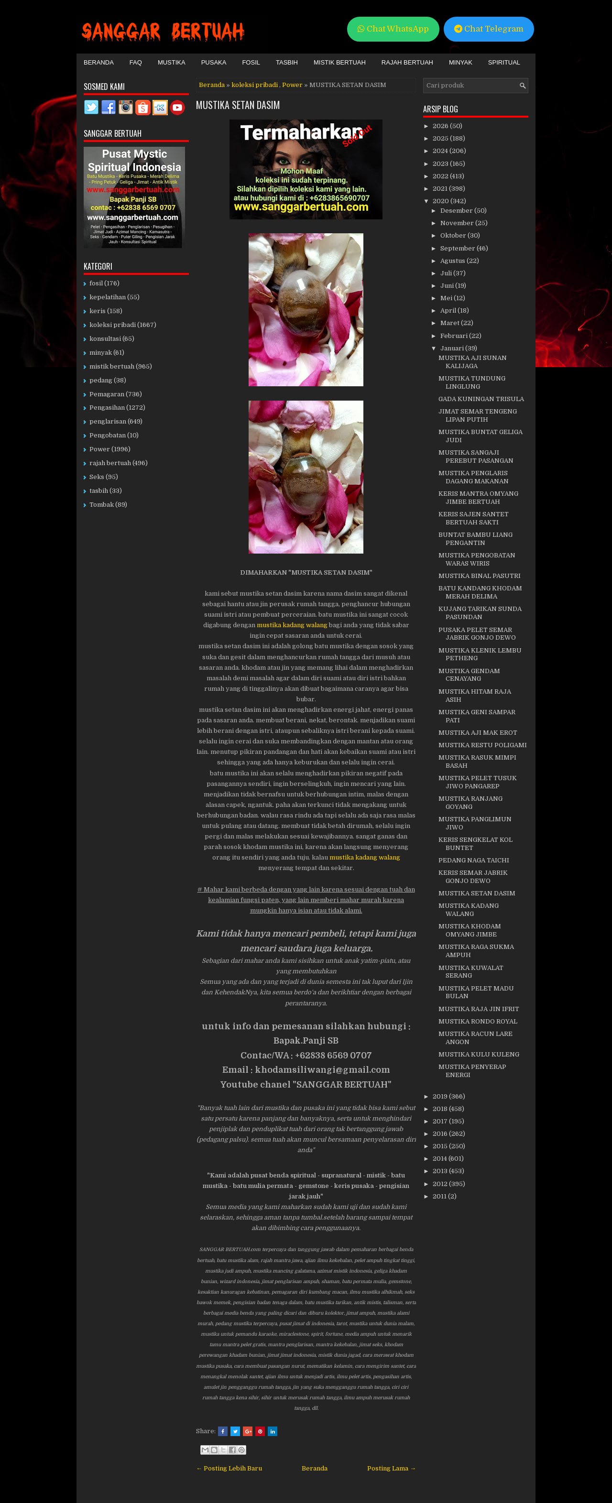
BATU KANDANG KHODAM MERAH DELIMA (480, 592)
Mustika (172, 62)
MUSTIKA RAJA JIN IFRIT (478, 1009)
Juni (447, 285)
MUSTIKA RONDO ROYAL (477, 1021)
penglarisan (107, 421)
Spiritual (504, 62)
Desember (457, 210)
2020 (441, 201)
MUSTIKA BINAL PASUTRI (479, 575)
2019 (441, 1096)
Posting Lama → (391, 1468)
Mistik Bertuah (340, 62)
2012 (441, 1183)
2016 (441, 1133)
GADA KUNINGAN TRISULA (481, 399)
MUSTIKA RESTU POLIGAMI (482, 745)
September (458, 248)
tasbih (98, 490)
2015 (441, 1146)
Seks (96, 476)
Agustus (453, 260)
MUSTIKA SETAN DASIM (238, 104)
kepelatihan (107, 297)
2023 (441, 163)
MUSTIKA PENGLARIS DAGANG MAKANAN (473, 477)
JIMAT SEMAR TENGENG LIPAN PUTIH (477, 415)
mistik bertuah (111, 366)
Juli (446, 273)
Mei (447, 298)
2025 (441, 138)
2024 (441, 150)
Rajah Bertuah (407, 62)
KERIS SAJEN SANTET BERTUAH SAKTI (473, 518)
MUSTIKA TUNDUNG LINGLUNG (471, 382)
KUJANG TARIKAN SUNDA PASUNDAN (480, 613)
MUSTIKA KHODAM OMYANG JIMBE (469, 930)
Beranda (99, 62)
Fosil (251, 62)
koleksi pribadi (254, 84)
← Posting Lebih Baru (229, 1468)
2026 (441, 126)
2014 (440, 1158)
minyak (100, 352)
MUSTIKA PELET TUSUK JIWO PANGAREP (477, 782)
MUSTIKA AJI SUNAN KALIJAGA (472, 362)
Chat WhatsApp (393, 28)
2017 (441, 1121)
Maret (450, 323)
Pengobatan (107, 435)
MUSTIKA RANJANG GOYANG (470, 802)
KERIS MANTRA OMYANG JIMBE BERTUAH (478, 497)
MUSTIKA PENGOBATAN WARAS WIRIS (476, 559)
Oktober (454, 235)
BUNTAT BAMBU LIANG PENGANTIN (475, 538)
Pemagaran (106, 394)
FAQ (136, 62)
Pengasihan (107, 407)
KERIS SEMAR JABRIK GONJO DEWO (473, 876)
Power (292, 84)
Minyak (460, 62)
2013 (441, 1171)
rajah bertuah (110, 463)
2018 (441, 1108)
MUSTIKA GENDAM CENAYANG (469, 675)
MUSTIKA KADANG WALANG (468, 909)
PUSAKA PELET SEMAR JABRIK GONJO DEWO (477, 634)
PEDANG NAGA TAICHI (473, 860)
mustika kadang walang (292, 625)
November (457, 223)
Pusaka (214, 62)
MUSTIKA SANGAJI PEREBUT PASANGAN (476, 456)
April (449, 310)
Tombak (101, 504)
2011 (440, 1196)
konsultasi (105, 338)
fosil (96, 283)
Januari (452, 348)
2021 (441, 188)
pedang (100, 380)
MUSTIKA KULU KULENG (478, 1054)
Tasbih (287, 62)
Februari (454, 335)
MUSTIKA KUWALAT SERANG (470, 972)
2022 (441, 176)
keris (97, 311)
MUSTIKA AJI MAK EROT (477, 732)
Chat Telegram (489, 28)
